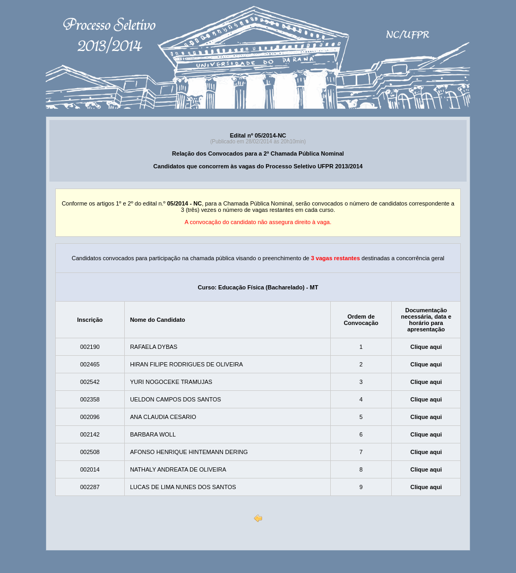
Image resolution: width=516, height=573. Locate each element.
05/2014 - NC (184, 203)
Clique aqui (426, 347)
